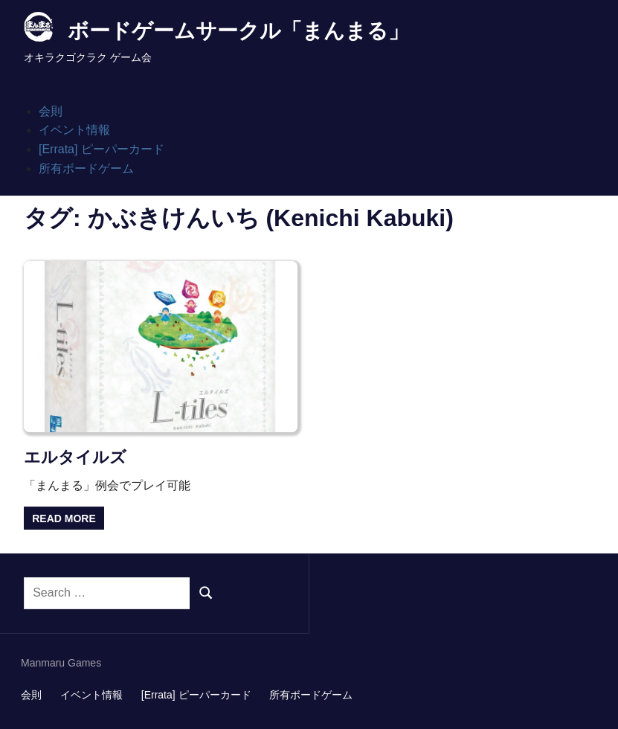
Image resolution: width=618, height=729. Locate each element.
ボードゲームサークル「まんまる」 (238, 30)
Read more (64, 518)
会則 (50, 111)
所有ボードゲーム (86, 168)
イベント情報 (74, 129)
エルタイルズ (75, 457)
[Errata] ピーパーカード (101, 149)
